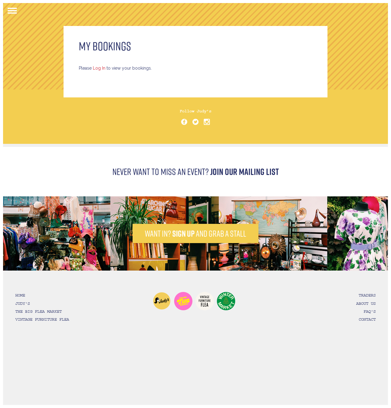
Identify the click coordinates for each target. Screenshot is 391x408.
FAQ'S (370, 311)
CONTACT (367, 319)
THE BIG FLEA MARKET (38, 311)
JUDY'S (22, 303)
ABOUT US (366, 303)
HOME (20, 295)
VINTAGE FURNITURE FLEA (42, 319)
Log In (99, 68)
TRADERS (367, 295)
